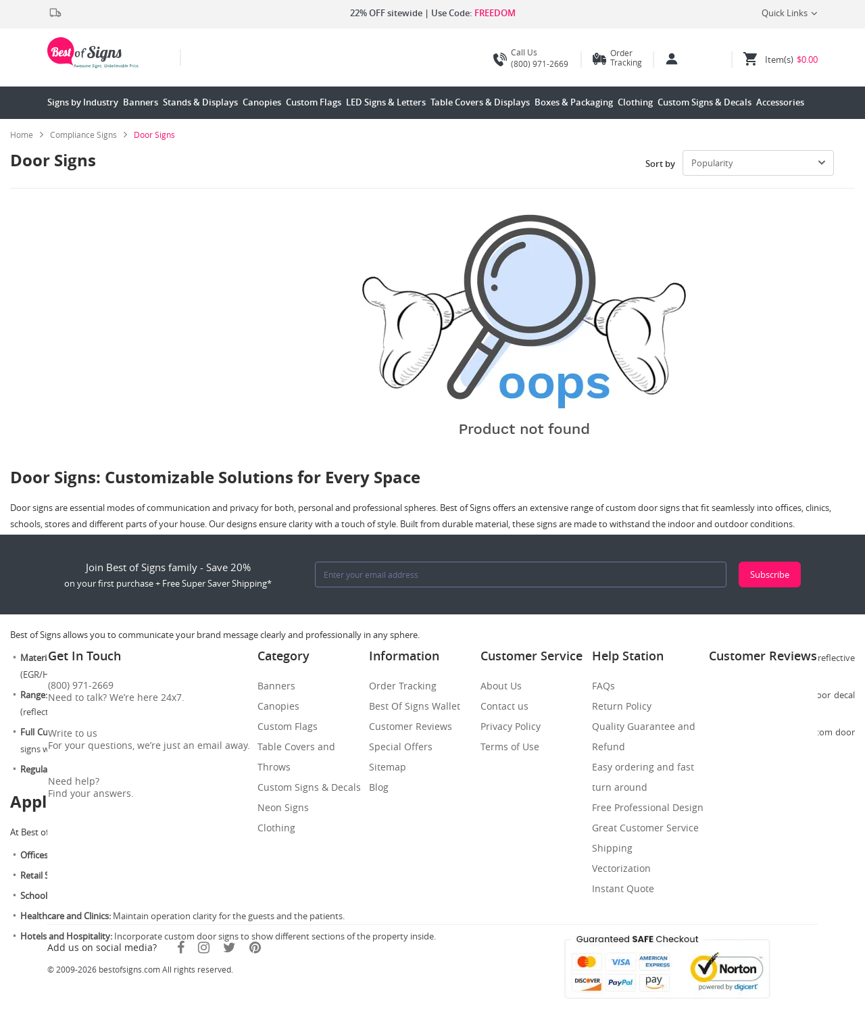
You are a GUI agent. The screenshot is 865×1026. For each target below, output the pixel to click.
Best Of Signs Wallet (414, 706)
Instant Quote (623, 888)
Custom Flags (313, 102)
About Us (501, 685)
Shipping (612, 847)
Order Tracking (626, 57)
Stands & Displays (200, 102)
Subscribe (769, 574)
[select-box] (758, 163)
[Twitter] (229, 947)
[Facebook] (180, 947)
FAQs (603, 685)
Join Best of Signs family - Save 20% (168, 574)
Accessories (780, 102)
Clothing (635, 102)
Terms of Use (509, 746)
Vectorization (621, 868)
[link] (88, 134)
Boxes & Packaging (574, 102)
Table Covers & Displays (480, 102)
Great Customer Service (645, 827)
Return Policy (621, 706)
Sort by (660, 163)
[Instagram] (203, 947)
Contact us (504, 706)
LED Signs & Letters (386, 102)
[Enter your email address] (520, 574)
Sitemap (387, 766)
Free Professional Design (647, 807)
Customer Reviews (410, 726)
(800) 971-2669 (531, 58)
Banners (140, 102)
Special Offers (400, 746)
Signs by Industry (82, 102)
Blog (379, 787)
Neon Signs (283, 807)
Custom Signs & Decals (704, 102)
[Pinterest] (255, 947)
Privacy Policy (510, 726)
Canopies (262, 102)
